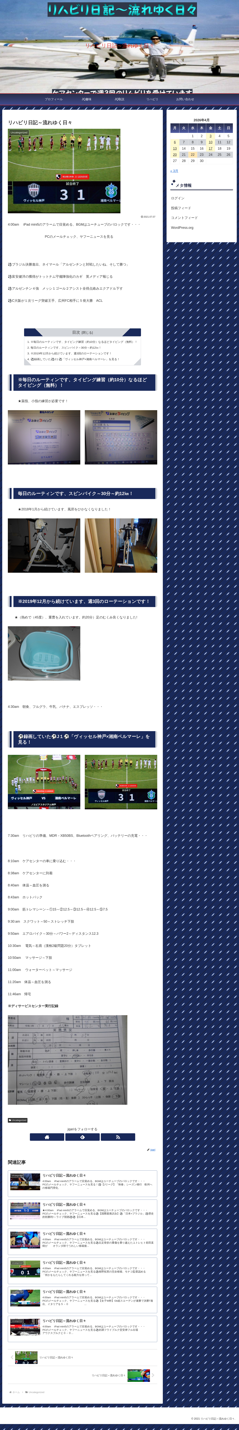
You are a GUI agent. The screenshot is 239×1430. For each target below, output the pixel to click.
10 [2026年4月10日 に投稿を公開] (210, 142)
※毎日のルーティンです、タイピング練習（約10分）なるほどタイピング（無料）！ (84, 342)
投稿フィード (181, 208)
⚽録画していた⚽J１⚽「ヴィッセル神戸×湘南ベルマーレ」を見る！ (74, 360)
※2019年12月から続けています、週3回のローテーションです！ (70, 354)
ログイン (177, 198)
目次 (76, 332)
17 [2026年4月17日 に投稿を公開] (210, 148)
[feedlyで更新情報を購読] (82, 1138)
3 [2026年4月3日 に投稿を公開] (211, 136)
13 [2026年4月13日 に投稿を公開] (175, 148)
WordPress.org (182, 228)
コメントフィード (184, 218)
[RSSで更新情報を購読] (91, 1138)
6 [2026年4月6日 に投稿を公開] (175, 142)
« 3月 (174, 171)
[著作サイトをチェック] (74, 1138)
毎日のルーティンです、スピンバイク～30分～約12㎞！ (65, 348)
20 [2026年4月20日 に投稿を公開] (175, 155)
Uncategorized (17, 1121)
